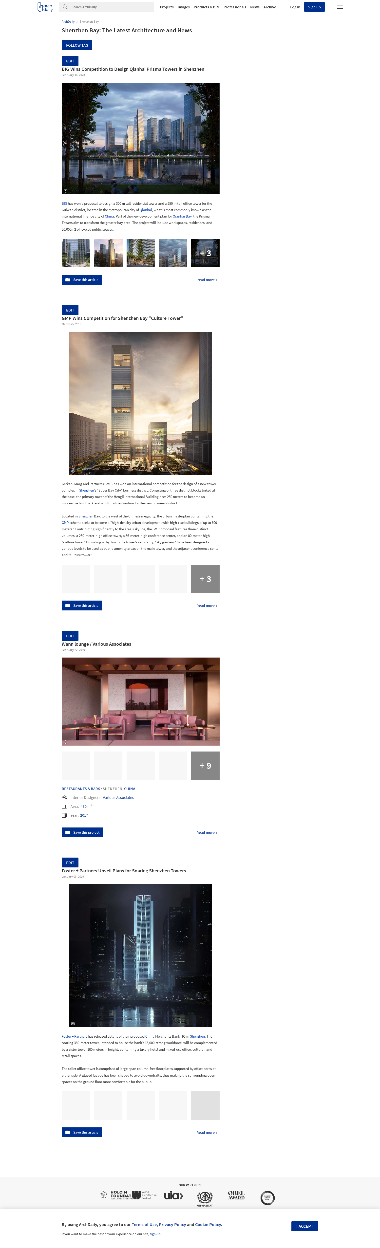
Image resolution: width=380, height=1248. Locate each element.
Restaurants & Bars (81, 788)
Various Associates (118, 797)
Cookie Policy (208, 1224)
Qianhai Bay (182, 216)
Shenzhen (86, 490)
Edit (70, 60)
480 (84, 806)
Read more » (206, 279)
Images (184, 7)
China (109, 216)
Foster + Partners (74, 1036)
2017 (84, 815)
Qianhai (146, 209)
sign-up (155, 1234)
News (255, 7)
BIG (64, 203)
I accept (304, 1226)
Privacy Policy (172, 1224)
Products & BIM (207, 7)
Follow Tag (77, 45)
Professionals (235, 7)
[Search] (113, 7)
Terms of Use (144, 1224)
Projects (167, 7)
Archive (270, 7)
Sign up (314, 6)
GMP (65, 522)
